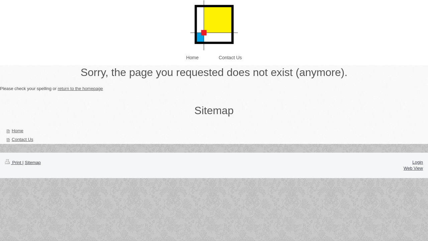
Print (13, 162)
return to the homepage (80, 88)
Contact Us (22, 139)
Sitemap (33, 162)
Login (417, 162)
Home (17, 130)
